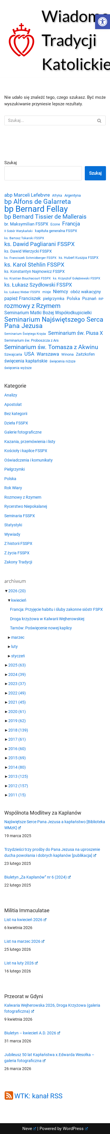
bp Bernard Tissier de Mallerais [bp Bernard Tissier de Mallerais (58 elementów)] (45, 216)
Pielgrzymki (14, 469)
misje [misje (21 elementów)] (46, 292)
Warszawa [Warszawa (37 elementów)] (48, 354)
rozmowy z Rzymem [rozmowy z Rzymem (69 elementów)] (32, 306)
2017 (17, 739)
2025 (17, 665)
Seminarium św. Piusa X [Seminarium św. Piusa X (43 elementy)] (75, 333)
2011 (17, 795)
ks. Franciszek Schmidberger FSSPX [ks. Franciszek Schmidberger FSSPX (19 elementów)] (30, 258)
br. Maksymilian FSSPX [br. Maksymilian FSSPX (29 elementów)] (26, 224)
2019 (17, 720)
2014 (17, 767)
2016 (17, 748)
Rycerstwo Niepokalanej (25, 506)
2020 (17, 711)
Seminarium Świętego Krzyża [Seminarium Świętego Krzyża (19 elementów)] (25, 334)
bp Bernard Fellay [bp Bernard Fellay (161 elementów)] (36, 209)
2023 (17, 683)
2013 (18, 776)
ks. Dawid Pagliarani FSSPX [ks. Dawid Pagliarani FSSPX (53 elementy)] (39, 244)
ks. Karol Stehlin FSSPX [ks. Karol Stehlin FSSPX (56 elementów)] (34, 264)
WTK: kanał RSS (38, 1096)
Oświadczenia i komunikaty (28, 460)
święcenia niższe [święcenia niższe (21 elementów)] (62, 361)
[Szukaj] (48, 120)
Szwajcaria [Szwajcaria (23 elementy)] (13, 354)
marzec (17, 637)
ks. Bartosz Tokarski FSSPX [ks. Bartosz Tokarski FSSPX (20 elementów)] (24, 238)
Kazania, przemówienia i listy (29, 441)
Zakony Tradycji (18, 562)
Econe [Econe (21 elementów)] (55, 224)
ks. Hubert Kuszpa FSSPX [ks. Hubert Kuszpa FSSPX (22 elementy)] (79, 258)
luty (14, 646)
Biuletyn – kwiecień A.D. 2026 (32, 1033)
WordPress (75, 1128)
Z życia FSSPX (17, 553)
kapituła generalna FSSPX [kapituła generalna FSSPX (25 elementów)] (56, 231)
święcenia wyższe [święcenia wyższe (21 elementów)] (18, 368)
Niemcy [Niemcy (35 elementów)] (60, 291)
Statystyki (13, 525)
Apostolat (13, 404)
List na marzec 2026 (24, 941)
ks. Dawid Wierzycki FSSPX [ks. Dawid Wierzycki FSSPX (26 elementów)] (28, 251)
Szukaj (10, 162)
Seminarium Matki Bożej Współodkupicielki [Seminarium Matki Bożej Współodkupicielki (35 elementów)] (48, 312)
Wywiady (12, 534)
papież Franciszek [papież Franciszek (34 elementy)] (22, 298)
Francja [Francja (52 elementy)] (71, 224)
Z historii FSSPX (18, 543)
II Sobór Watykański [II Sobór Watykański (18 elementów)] (18, 231)
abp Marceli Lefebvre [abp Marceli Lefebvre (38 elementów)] (27, 195)
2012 (18, 785)
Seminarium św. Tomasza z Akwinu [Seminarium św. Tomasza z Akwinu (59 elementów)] (51, 347)
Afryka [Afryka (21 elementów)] (57, 196)
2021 (17, 702)
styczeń (18, 656)
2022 (17, 693)
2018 (18, 730)
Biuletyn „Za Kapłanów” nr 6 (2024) (37, 877)
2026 (17, 591)
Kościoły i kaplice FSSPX (25, 450)
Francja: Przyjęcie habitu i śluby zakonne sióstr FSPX (56, 609)
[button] (102, 21)
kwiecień (18, 600)
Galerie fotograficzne (23, 432)
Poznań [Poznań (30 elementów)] (89, 298)
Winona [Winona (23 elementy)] (67, 354)
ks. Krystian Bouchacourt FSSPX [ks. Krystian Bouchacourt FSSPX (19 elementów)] (27, 278)
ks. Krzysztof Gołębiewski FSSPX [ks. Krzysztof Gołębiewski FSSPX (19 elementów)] (76, 278)
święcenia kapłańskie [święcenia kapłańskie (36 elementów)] (25, 361)
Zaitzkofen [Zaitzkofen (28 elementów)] (85, 354)
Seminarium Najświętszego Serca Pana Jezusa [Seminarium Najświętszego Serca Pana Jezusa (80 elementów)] (53, 322)
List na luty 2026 (21, 963)
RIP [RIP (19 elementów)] (101, 299)
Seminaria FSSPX (19, 515)
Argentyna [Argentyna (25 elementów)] (72, 195)
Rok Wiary (13, 488)
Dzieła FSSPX (16, 423)
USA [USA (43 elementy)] (29, 354)
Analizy (10, 395)
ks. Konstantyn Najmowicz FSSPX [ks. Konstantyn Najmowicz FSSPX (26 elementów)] (34, 271)
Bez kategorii (15, 413)
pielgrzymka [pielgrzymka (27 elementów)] (53, 298)
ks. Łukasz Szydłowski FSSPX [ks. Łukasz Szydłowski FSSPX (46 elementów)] (38, 285)
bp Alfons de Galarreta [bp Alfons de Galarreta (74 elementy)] (37, 202)
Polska (10, 478)
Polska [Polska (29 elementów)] (73, 298)
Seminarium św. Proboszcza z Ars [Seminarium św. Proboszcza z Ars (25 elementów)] (31, 340)
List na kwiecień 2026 (25, 919)
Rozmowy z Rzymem (22, 497)
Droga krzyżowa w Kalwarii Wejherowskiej (47, 619)
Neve (29, 1128)
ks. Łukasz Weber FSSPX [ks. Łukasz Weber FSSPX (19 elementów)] (22, 292)
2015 (17, 758)
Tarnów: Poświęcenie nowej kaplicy (41, 628)
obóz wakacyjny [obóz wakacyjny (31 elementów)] (85, 291)
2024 (17, 674)
